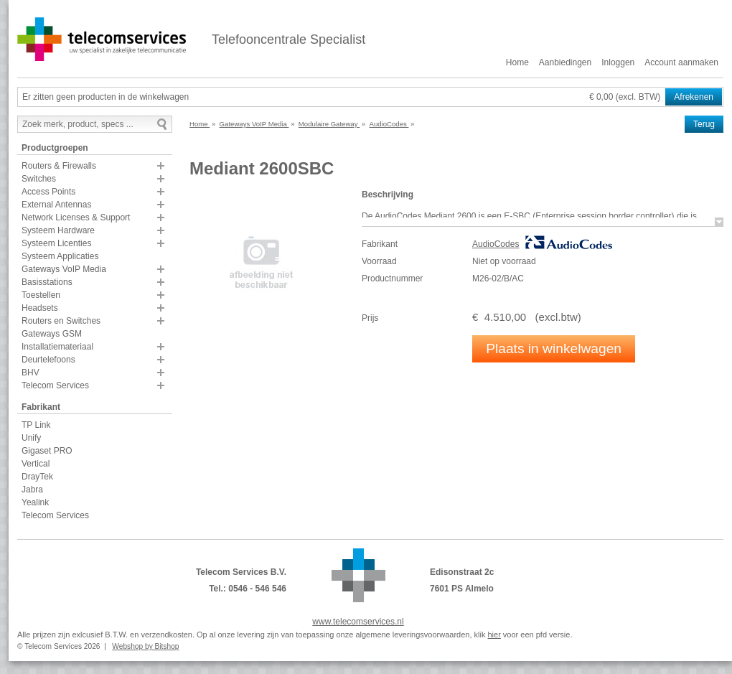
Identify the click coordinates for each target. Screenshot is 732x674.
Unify (31, 438)
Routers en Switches (61, 321)
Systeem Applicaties (60, 256)
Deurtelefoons (48, 360)
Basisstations (47, 282)
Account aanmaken (681, 62)
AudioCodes (495, 244)
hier (493, 634)
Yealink (35, 502)
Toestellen (41, 295)
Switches (39, 179)
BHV (30, 373)
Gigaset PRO (47, 451)
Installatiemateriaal (57, 347)
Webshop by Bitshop (145, 646)
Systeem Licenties (56, 243)
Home (517, 62)
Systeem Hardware (58, 230)
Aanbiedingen (565, 62)
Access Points (48, 192)
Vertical (36, 464)
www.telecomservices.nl (357, 622)
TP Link (36, 425)
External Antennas (56, 205)
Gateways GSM (52, 334)
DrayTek (37, 477)
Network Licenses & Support (76, 217)
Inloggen (617, 62)
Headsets (40, 308)
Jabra (32, 490)
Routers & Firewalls (59, 166)
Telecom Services (55, 385)
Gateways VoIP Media (64, 269)
